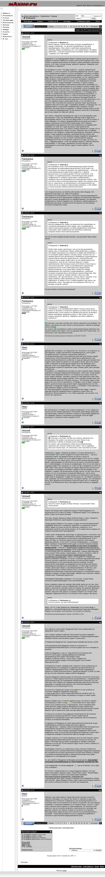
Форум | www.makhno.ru (31, 16)
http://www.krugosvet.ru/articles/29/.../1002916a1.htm (64, 776)
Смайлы (24, 843)
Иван (24, 347)
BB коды (24, 842)
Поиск (98, 21)
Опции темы (80, 30)
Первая (51, 26)
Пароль (78, 18)
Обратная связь (76, 866)
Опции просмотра (93, 30)
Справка (40, 21)
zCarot (64, 870)
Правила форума (27, 849)
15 (81, 26)
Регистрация (28, 21)
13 (76, 26)
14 (79, 26)
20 (87, 26)
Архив (97, 866)
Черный (26, 36)
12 (74, 26)
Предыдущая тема (55, 827)
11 (71, 26)
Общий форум (45, 16)
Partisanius (27, 158)
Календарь (67, 21)
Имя (77, 16)
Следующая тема (67, 827)
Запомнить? (96, 16)
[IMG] (23, 845)
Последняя (95, 26)
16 (84, 26)
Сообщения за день (83, 21)
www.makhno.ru (88, 866)
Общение (54, 16)
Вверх (102, 866)
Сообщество (53, 21)
